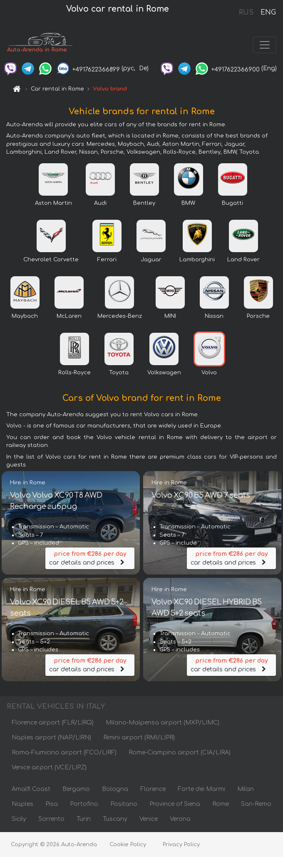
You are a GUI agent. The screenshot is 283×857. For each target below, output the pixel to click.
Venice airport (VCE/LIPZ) (49, 767)
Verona (180, 819)
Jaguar (151, 260)
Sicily (19, 819)
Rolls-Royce (74, 373)
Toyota (119, 373)
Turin (84, 819)
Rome (220, 804)
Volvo (209, 373)
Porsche (258, 316)
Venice (148, 819)
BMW (188, 203)
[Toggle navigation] (264, 45)
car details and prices (90, 558)
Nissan (214, 316)
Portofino (84, 804)
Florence (153, 789)
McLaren (69, 316)
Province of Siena (174, 804)
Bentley (144, 203)
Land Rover (243, 260)
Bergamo (76, 789)
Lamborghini (197, 260)
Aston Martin (53, 203)
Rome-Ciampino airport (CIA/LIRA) (180, 752)
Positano (123, 804)
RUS (246, 12)
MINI (170, 316)
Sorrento (51, 819)
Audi (100, 203)
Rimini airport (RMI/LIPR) (139, 737)
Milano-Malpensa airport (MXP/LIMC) (162, 722)
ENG (268, 12)
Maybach (25, 316)
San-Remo (256, 804)
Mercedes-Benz (119, 316)
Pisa (51, 804)
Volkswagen (164, 373)
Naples (22, 804)
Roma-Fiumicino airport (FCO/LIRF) (64, 752)
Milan (245, 789)
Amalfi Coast (31, 789)
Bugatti (232, 203)
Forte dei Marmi (201, 789)
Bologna (115, 789)
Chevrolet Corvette (51, 260)
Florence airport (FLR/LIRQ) (53, 722)
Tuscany (115, 819)
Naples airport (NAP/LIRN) (51, 737)
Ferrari (107, 260)
